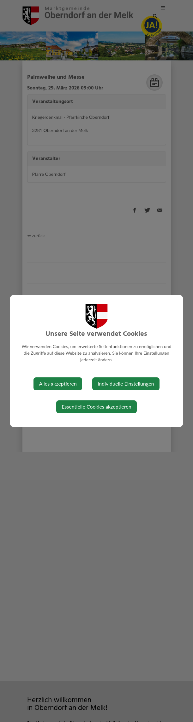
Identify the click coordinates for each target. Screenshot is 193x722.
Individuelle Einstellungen (126, 384)
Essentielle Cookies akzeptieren (96, 407)
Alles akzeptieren (57, 384)
